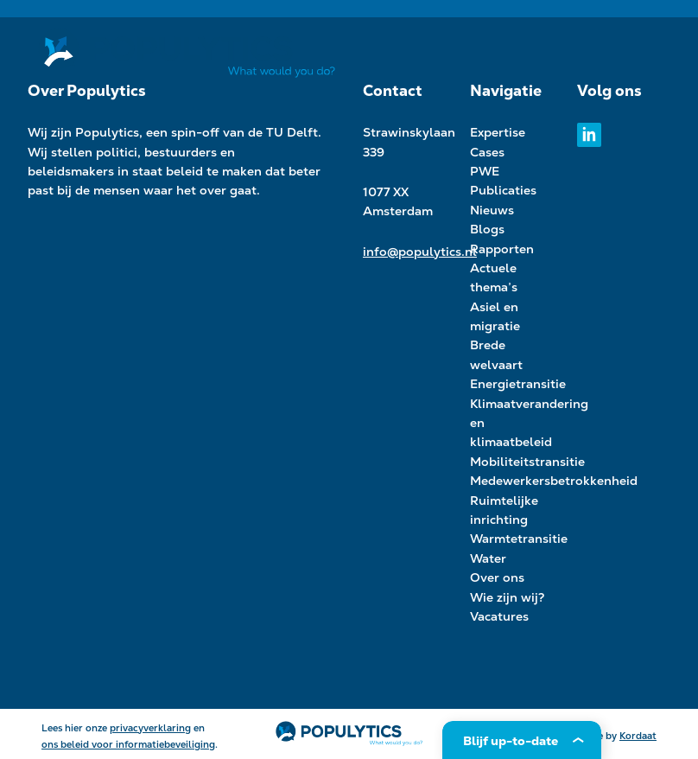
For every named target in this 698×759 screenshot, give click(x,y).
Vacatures (499, 616)
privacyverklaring (150, 728)
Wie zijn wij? (507, 597)
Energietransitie (518, 384)
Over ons (497, 577)
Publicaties (503, 190)
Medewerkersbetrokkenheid (554, 480)
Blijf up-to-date (510, 741)
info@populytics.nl (420, 251)
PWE (484, 171)
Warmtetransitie (519, 538)
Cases (487, 152)
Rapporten (502, 249)
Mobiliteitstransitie (527, 461)
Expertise (497, 132)
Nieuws (492, 210)
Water (488, 558)
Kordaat (638, 736)
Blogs (487, 229)
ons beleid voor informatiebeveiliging (128, 744)
